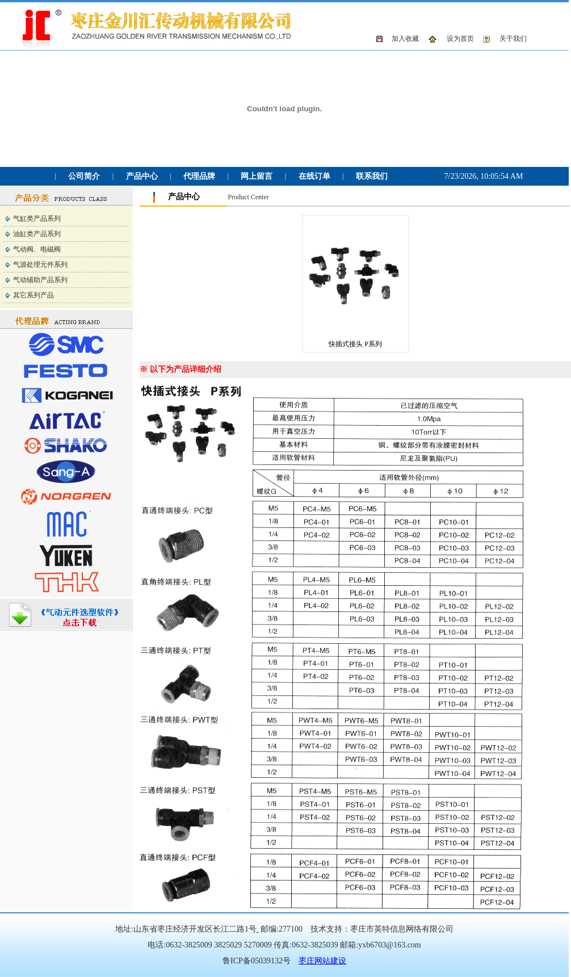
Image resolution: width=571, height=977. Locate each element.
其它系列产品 (33, 295)
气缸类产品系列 (37, 219)
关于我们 (513, 39)
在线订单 (314, 176)
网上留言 (256, 176)
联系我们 (372, 176)
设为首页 (460, 39)
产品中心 (142, 176)
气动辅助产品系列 (40, 280)
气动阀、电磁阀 (37, 249)
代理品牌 (199, 176)
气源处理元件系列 (40, 265)
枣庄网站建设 (322, 961)
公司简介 (84, 176)
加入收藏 (405, 39)
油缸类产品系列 (37, 234)
